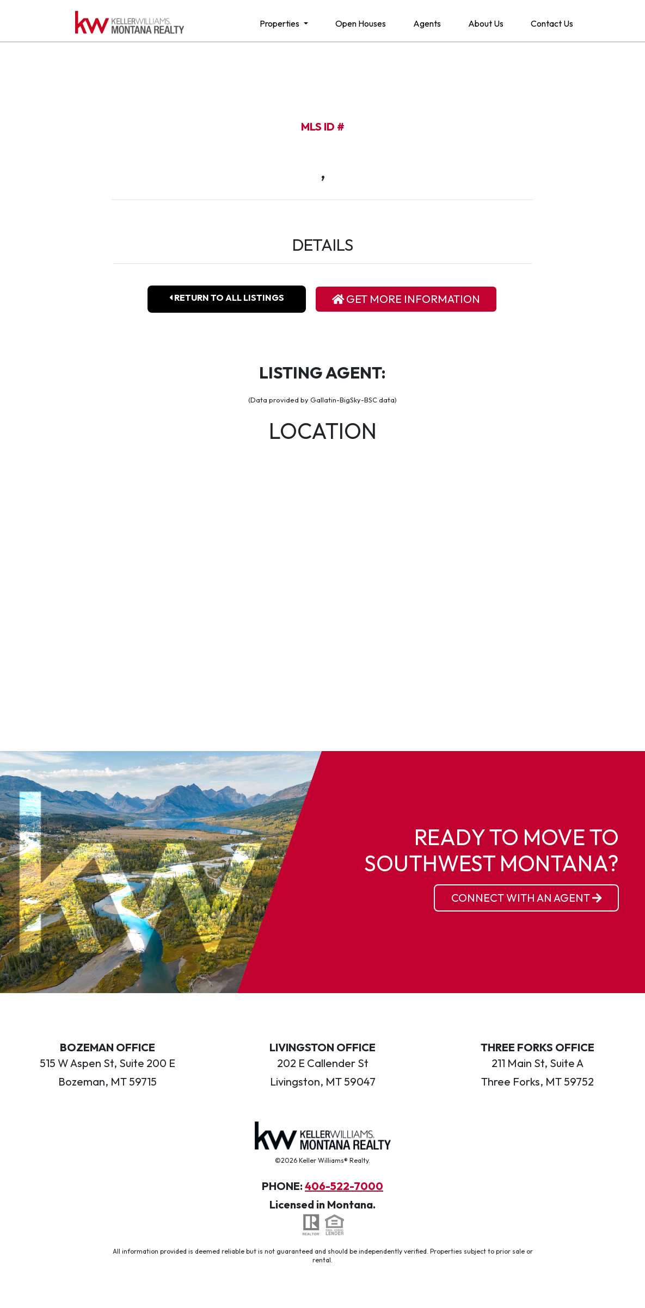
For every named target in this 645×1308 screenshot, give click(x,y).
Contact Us (552, 23)
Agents (427, 23)
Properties (280, 23)
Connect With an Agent (526, 897)
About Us (485, 23)
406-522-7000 (344, 1186)
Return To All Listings (226, 297)
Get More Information (406, 299)
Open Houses (360, 23)
